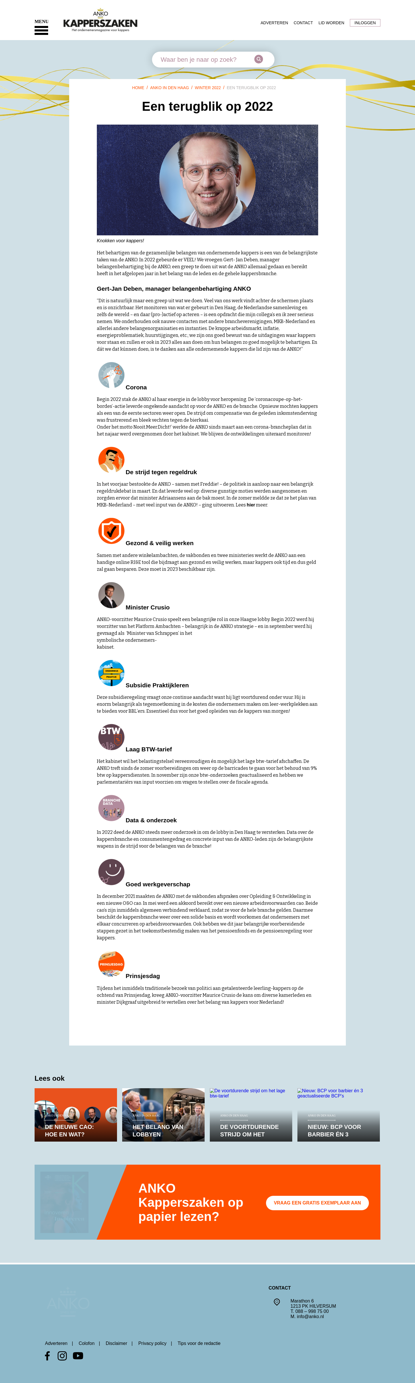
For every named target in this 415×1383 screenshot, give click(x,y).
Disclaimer (116, 1343)
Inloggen (365, 22)
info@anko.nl (310, 1314)
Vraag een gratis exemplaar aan (317, 1202)
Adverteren (274, 22)
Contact (303, 22)
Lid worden (331, 22)
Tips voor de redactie (199, 1343)
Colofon (87, 1343)
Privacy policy (152, 1343)
